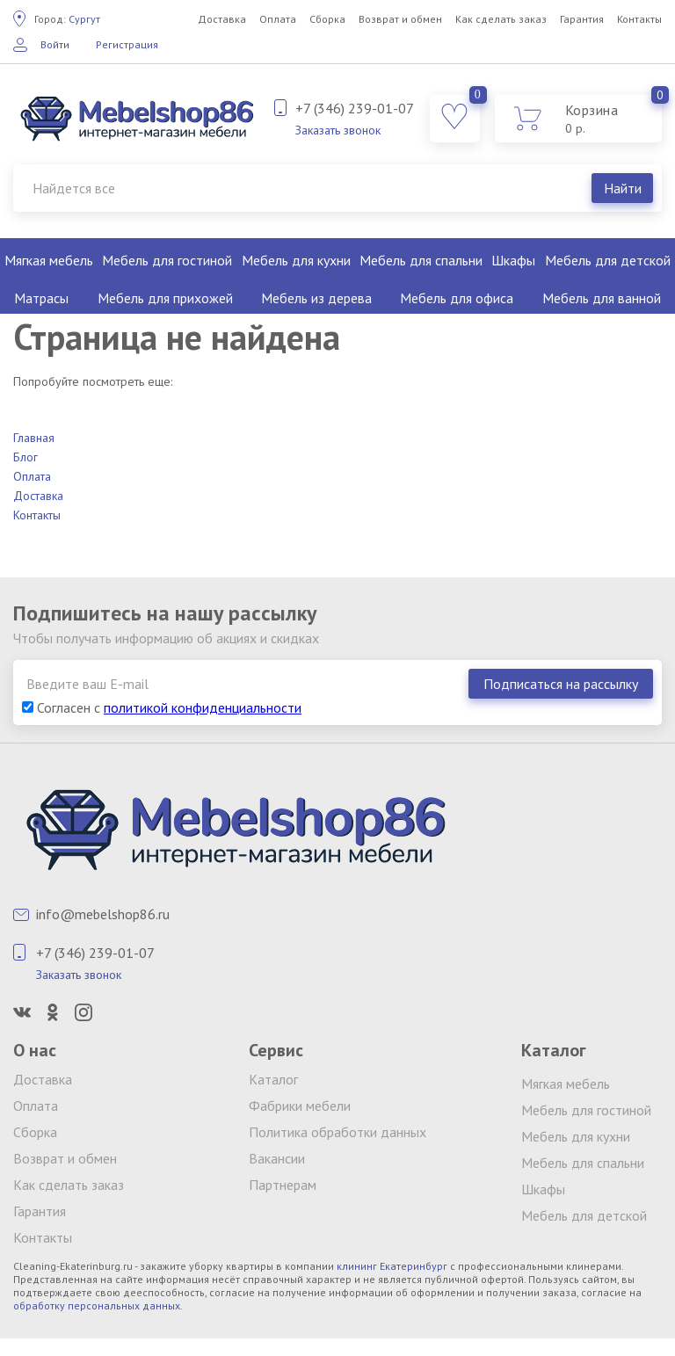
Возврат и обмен (400, 18)
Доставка (222, 18)
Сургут (67, 18)
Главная (33, 438)
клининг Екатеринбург (392, 1266)
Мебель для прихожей (165, 298)
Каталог (273, 1079)
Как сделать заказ (501, 18)
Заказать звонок (338, 130)
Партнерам (282, 1184)
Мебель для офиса (456, 298)
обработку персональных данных (96, 1305)
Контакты (639, 18)
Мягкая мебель (48, 260)
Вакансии (277, 1158)
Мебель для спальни (421, 260)
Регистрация (127, 44)
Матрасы (41, 298)
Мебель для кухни (296, 260)
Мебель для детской (608, 260)
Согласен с (161, 707)
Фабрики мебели (300, 1105)
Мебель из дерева (316, 298)
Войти (54, 44)
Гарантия (582, 18)
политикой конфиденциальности (202, 707)
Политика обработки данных (337, 1132)
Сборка (327, 18)
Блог (25, 457)
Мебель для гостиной (167, 260)
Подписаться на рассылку (560, 684)
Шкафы (513, 260)
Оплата (277, 18)
